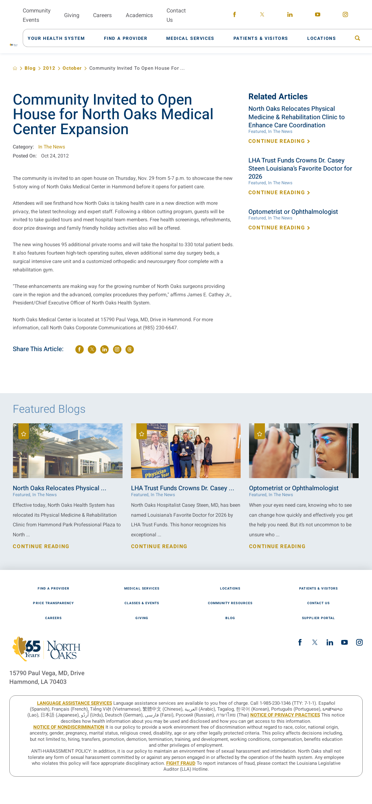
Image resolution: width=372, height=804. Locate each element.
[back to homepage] (15, 68)
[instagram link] (345, 15)
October (72, 68)
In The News (51, 147)
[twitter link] (262, 15)
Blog (30, 68)
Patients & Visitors (318, 588)
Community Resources (230, 603)
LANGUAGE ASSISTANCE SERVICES (74, 703)
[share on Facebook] (79, 349)
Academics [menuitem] (139, 15)
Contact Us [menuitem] (176, 15)
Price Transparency (53, 603)
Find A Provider (54, 588)
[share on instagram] (117, 349)
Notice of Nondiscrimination (68, 727)
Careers (53, 618)
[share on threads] (129, 349)
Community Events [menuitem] (36, 15)
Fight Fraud (180, 763)
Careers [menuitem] (102, 15)
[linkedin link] (289, 15)
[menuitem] (60, 38)
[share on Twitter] (92, 349)
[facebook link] (234, 15)
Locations (230, 588)
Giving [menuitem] (71, 15)
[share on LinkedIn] (104, 349)
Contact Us (318, 603)
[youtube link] (317, 15)
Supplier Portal (318, 618)
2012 (49, 68)
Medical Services (141, 588)
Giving (141, 618)
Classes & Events (142, 603)
